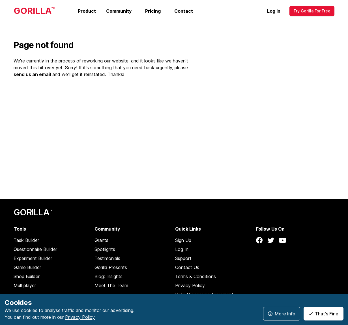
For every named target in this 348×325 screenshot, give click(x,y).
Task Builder (26, 240)
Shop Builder (27, 276)
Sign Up (183, 240)
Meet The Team (111, 285)
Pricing (153, 11)
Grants (101, 240)
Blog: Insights (108, 276)
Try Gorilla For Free (311, 10)
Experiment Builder (33, 258)
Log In (273, 11)
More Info (281, 314)
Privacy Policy (190, 285)
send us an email (32, 74)
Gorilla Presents (110, 267)
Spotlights (104, 249)
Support (183, 258)
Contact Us (187, 267)
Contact (183, 11)
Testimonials (107, 258)
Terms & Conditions (195, 276)
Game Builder (27, 267)
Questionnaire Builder (35, 249)
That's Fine (323, 314)
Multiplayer (25, 285)
